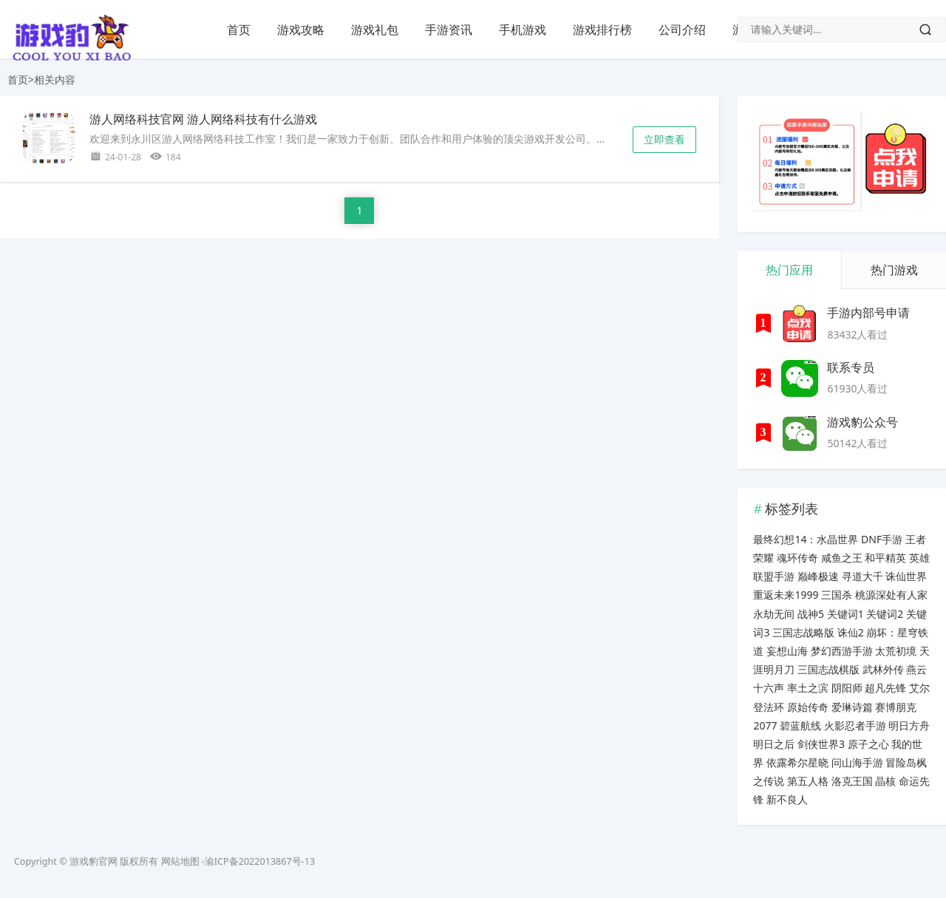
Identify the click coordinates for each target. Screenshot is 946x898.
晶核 (885, 781)
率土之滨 (807, 688)
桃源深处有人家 (891, 595)
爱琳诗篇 (852, 707)
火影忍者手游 (855, 725)
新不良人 (787, 799)
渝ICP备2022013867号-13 (260, 861)
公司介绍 (682, 29)
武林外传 (883, 669)
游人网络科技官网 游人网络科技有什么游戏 (203, 119)
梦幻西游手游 (842, 651)
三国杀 (836, 595)
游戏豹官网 (93, 861)
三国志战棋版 (828, 669)
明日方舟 (909, 725)
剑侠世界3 (821, 744)
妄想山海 (787, 651)
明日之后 (773, 744)
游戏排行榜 (602, 29)
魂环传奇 (797, 558)
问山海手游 (857, 762)
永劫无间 (773, 614)
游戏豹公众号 (862, 422)
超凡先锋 (885, 688)
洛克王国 (852, 781)
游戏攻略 (300, 29)
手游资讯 (448, 29)
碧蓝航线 (800, 725)
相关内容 (54, 79)
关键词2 (884, 614)
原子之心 (868, 744)
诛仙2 (850, 632)
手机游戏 (522, 29)
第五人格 (807, 781)
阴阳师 (846, 688)
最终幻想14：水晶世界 (805, 539)
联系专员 (850, 367)
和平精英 (885, 558)
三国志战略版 (803, 632)
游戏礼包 (374, 29)
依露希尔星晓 (797, 762)
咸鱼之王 (841, 558)
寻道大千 (862, 576)
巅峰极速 (818, 576)
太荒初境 (895, 651)
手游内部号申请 (868, 313)
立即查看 (664, 139)
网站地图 (180, 861)
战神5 (810, 614)
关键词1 (845, 614)
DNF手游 (881, 539)
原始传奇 (807, 707)
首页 (239, 29)
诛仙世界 (906, 576)
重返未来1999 (785, 595)
